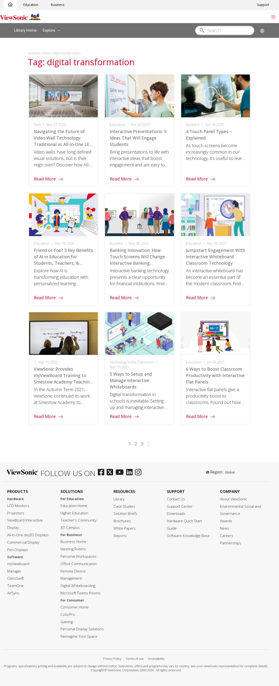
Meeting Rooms (73, 549)
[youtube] (120, 472)
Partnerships (230, 543)
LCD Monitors (18, 505)
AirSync (13, 593)
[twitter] (111, 472)
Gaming (66, 621)
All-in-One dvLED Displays (28, 534)
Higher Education (74, 513)
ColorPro (67, 614)
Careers (226, 535)
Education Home (73, 505)
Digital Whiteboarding (77, 585)
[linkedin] (130, 472)
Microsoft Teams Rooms (80, 593)
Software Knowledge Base (188, 535)
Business (58, 4)
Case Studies (124, 506)
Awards (226, 520)
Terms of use (135, 659)
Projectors (15, 513)
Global (229, 472)
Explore (52, 30)
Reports (120, 535)
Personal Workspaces (78, 556)
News (224, 528)
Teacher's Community (78, 520)
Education (30, 4)
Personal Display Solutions (82, 628)
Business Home (73, 541)
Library (119, 499)
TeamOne (15, 585)
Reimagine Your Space (78, 636)
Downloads (176, 513)
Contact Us (176, 499)
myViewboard (18, 563)
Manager (14, 571)
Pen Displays (17, 549)
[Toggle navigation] (273, 16)
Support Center (180, 506)
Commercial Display (23, 542)
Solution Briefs (125, 513)
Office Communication (78, 563)
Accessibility (156, 659)
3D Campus (70, 527)
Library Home (25, 30)
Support (263, 4)
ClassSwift (15, 578)
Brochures (122, 520)
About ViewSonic (233, 499)
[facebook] (102, 472)
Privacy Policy (112, 659)
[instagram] (139, 472)
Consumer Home (74, 607)
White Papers (125, 528)
